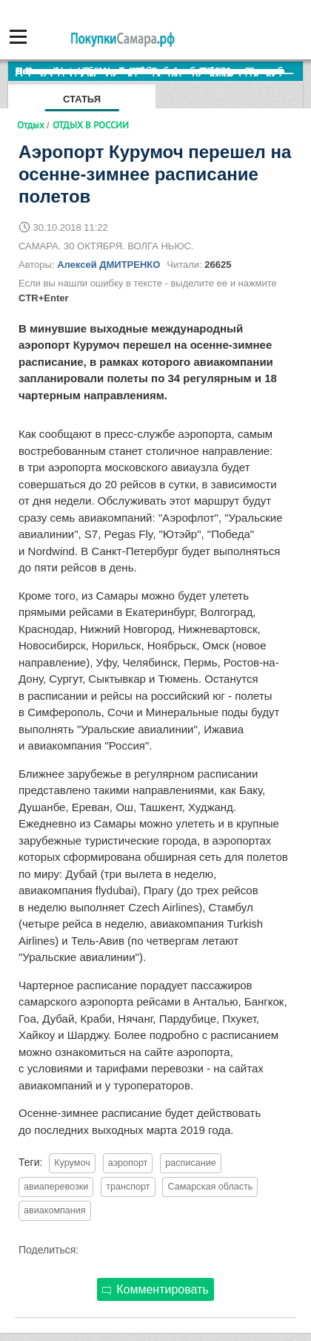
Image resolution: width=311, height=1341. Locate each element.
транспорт (128, 1186)
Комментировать (155, 1289)
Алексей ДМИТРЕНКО (108, 264)
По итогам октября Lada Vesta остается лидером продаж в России (159, 70)
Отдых (30, 125)
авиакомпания (55, 1210)
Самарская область (210, 1186)
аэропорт (128, 1163)
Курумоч (72, 1163)
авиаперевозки (56, 1186)
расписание (190, 1163)
